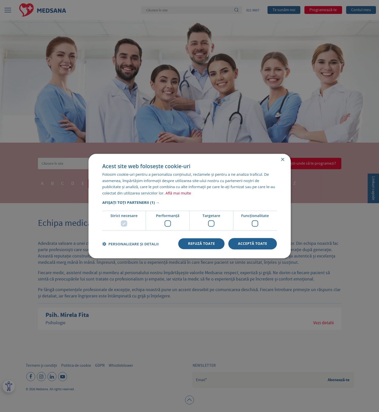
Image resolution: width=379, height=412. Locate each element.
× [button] (282, 160)
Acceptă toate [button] (252, 243)
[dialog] (189, 206)
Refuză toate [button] (201, 243)
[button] (189, 202)
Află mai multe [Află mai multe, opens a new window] (178, 193)
